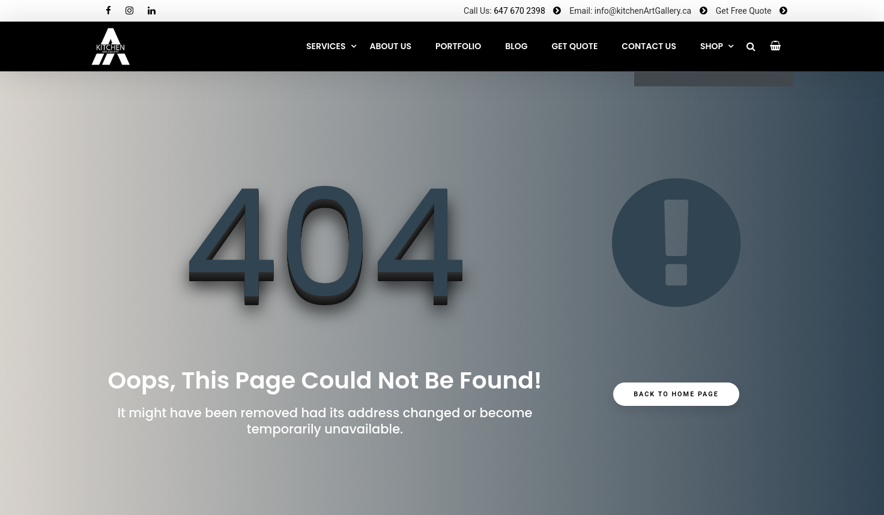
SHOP (711, 46)
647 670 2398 (519, 11)
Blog (516, 46)
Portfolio (458, 46)
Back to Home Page (676, 397)
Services (326, 46)
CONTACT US (649, 46)
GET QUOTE (574, 46)
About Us (390, 46)
